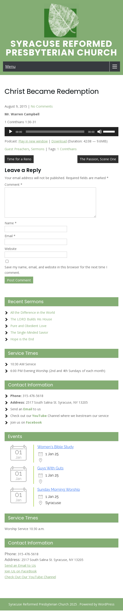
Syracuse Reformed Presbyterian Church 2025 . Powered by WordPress (61, 610)
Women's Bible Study (55, 452)
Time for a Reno (19, 159)
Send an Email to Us (20, 571)
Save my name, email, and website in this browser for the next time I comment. (56, 275)
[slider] (55, 131)
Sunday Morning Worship (58, 495)
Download (59, 141)
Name (11, 228)
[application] (61, 131)
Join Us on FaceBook (21, 576)
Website (11, 254)
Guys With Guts (50, 474)
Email (10, 241)
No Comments (42, 106)
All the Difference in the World (32, 318)
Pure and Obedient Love (28, 331)
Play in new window (33, 141)
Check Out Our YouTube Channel (30, 582)
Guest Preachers (17, 149)
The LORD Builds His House (31, 324)
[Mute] (99, 131)
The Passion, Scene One (98, 159)
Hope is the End (22, 344)
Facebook (34, 428)
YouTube (39, 421)
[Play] (10, 131)
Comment (13, 184)
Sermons (37, 149)
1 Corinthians (67, 149)
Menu (10, 66)
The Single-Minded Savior (29, 338)
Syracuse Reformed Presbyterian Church (61, 48)
